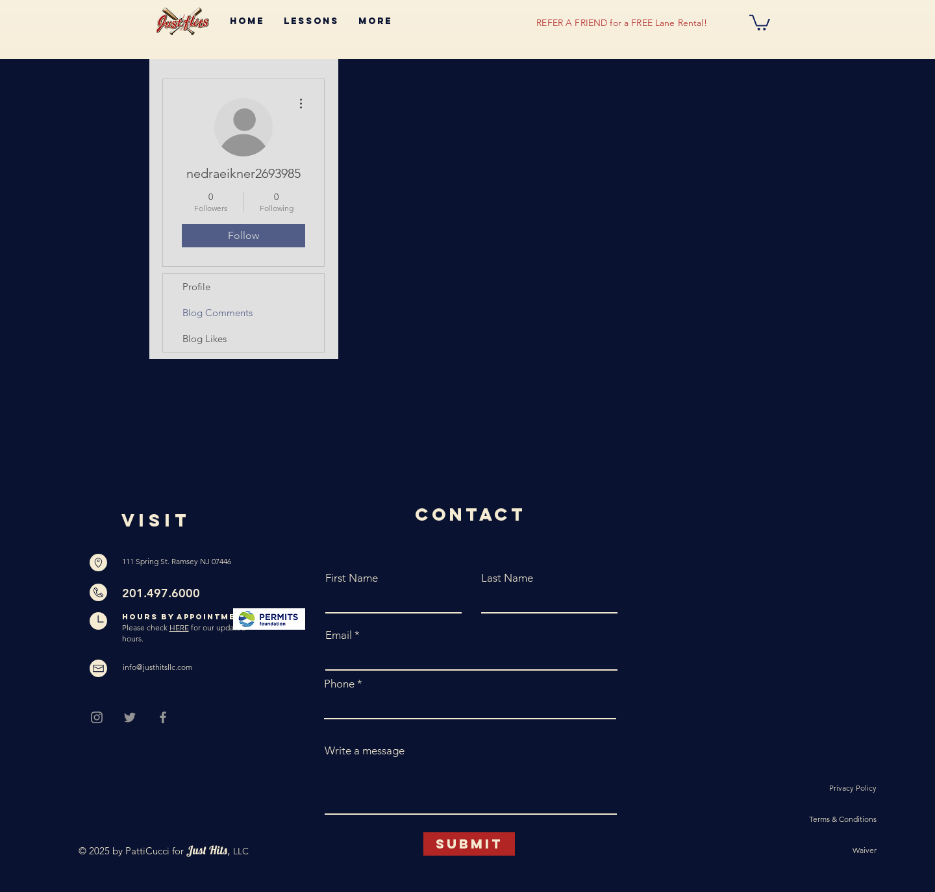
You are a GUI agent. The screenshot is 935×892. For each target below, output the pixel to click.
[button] (759, 22)
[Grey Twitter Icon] (130, 717)
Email (338, 635)
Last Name (507, 578)
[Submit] (469, 844)
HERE (179, 627)
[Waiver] (830, 851)
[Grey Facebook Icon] (163, 717)
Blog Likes (204, 338)
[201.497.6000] (177, 593)
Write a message (365, 750)
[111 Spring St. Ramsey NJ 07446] (177, 562)
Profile (196, 286)
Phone (339, 683)
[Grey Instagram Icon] (97, 717)
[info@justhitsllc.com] (160, 668)
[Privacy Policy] (830, 789)
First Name (351, 578)
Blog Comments (217, 312)
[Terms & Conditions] (830, 820)
